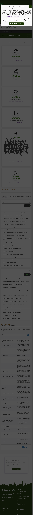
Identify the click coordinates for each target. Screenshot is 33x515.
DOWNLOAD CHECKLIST (16, 23)
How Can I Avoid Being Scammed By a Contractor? (16, 16)
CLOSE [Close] (31, 6)
